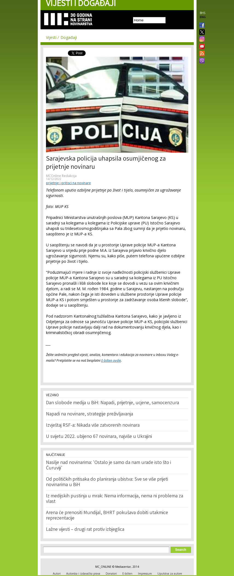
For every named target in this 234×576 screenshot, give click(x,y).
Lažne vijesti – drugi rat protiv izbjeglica (85, 529)
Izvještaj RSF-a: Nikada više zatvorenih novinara (93, 425)
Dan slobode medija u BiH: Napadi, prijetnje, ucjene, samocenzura (112, 403)
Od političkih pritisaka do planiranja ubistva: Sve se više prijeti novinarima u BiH (107, 482)
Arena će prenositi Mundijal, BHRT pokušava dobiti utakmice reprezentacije (107, 515)
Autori (57, 573)
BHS (202, 13)
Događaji (68, 37)
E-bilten (127, 573)
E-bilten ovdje (111, 360)
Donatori (111, 573)
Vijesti (51, 37)
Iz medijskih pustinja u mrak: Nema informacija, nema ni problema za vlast (114, 499)
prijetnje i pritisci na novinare (68, 183)
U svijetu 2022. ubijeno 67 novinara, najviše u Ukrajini (99, 436)
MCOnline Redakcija (61, 175)
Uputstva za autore (169, 573)
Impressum (145, 573)
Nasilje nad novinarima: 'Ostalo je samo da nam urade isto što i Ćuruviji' (108, 465)
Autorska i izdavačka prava (83, 573)
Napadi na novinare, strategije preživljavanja (89, 414)
